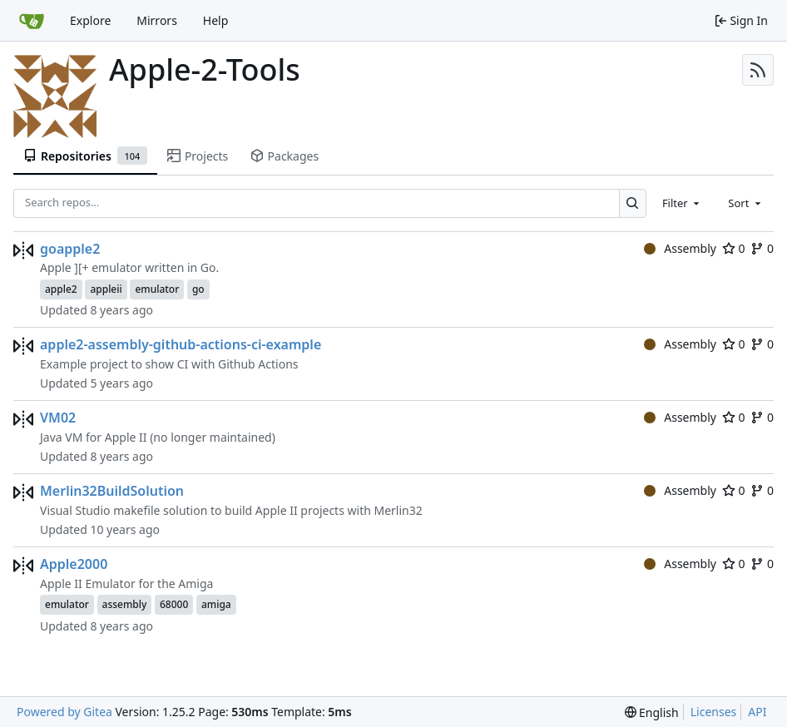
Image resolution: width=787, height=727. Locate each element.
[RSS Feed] (758, 70)
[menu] (652, 712)
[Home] (31, 21)
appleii (105, 289)
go (198, 289)
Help (216, 20)
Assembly (680, 248)
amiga (216, 604)
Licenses (713, 712)
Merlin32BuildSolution (112, 490)
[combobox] (682, 203)
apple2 (61, 289)
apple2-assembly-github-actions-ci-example (180, 344)
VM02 (58, 417)
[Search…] (632, 203)
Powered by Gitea (64, 712)
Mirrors (156, 20)
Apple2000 (73, 564)
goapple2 (70, 248)
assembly (124, 604)
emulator (157, 289)
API (757, 712)
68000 (174, 604)
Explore (90, 20)
